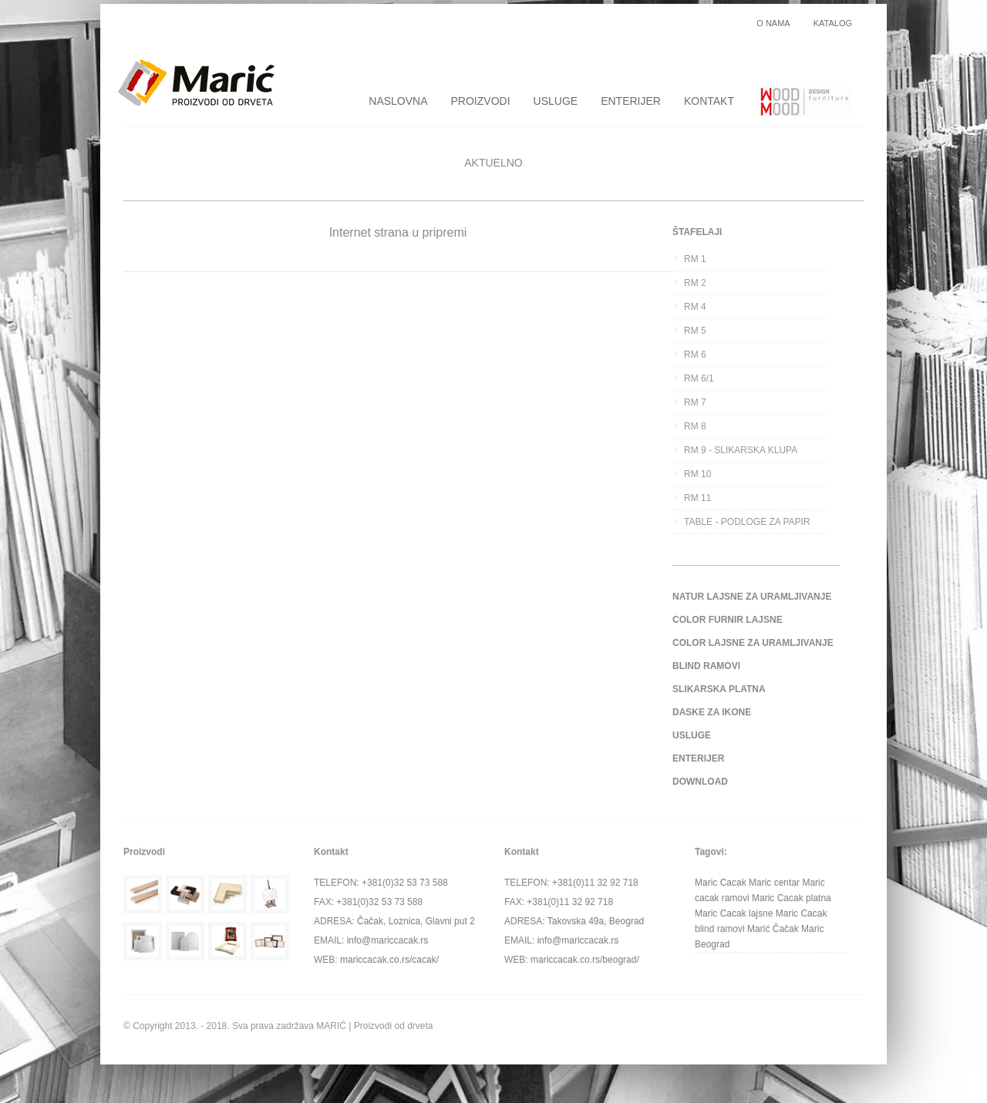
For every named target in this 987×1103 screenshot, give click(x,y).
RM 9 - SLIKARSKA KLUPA (740, 450)
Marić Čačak (773, 928)
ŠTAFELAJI (697, 232)
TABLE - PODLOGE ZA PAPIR (747, 521)
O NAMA (773, 23)
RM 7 (695, 402)
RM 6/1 (699, 378)
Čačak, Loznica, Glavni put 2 (416, 921)
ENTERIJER (631, 101)
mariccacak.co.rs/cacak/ (389, 959)
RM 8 (695, 426)
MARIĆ (331, 1026)
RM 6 (695, 354)
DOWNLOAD (700, 781)
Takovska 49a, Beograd (595, 921)
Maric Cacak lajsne (734, 913)
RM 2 (695, 282)
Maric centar (774, 882)
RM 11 (697, 498)
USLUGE (556, 101)
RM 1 (695, 259)
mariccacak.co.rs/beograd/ (585, 959)
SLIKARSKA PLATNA (719, 689)
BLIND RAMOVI (706, 666)
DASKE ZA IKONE (711, 712)
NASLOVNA (398, 101)
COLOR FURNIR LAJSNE (727, 619)
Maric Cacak (720, 882)
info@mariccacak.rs (388, 940)
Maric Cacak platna (791, 898)
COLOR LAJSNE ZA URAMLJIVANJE (753, 642)
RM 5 (695, 330)
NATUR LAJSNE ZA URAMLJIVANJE (751, 596)
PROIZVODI (480, 101)
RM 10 (697, 474)
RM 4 (695, 306)
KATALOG (833, 23)
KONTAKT (709, 101)
